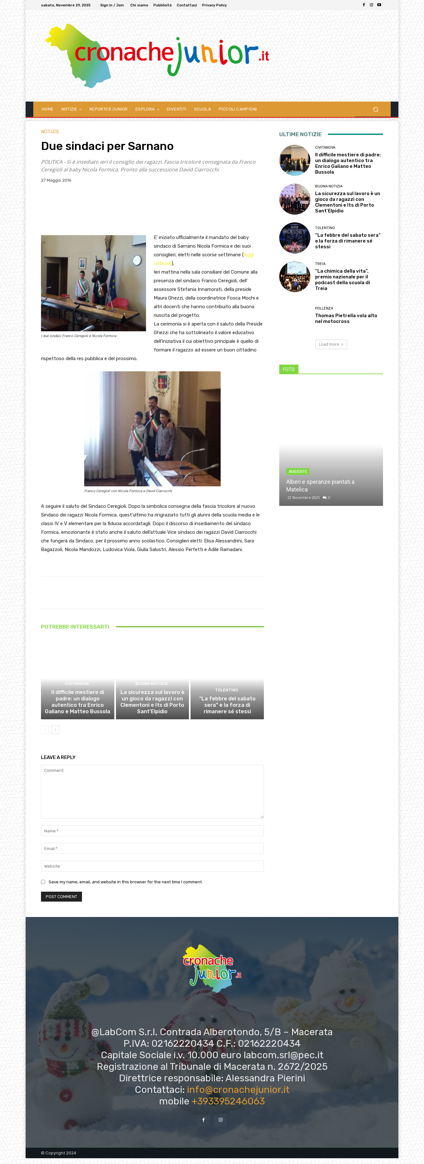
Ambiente (298, 471)
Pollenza (324, 308)
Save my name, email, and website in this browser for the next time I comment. (126, 887)
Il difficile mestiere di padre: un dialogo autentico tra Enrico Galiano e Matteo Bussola (77, 708)
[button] (375, 109)
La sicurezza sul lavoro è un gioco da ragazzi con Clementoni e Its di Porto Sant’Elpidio (152, 708)
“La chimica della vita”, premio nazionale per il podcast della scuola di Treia (342, 279)
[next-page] (55, 735)
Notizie (50, 131)
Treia (320, 264)
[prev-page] (45, 735)
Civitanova (76, 692)
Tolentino (226, 698)
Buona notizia (151, 692)
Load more (331, 344)
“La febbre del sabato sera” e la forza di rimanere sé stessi (227, 711)
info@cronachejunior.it (238, 1095)
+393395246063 (228, 1107)
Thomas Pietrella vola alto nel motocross (346, 318)
